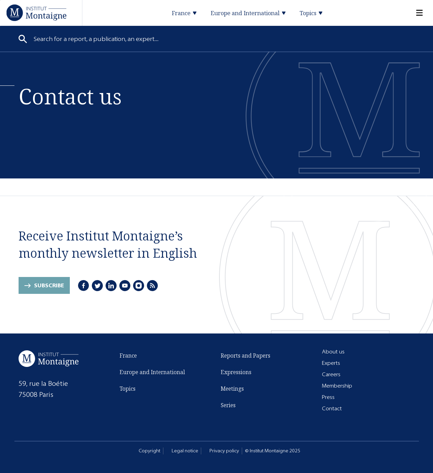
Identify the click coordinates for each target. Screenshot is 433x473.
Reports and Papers (245, 355)
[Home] (36, 12)
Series (228, 405)
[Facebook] (83, 285)
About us (333, 351)
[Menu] (415, 13)
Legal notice (185, 451)
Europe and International (152, 372)
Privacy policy (224, 451)
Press (328, 397)
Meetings (232, 388)
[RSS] (152, 285)
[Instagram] (138, 285)
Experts (331, 363)
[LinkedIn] (111, 285)
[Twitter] (97, 285)
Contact (332, 408)
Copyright (149, 451)
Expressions (236, 372)
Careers (331, 374)
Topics (128, 388)
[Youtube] (124, 285)
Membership (337, 385)
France (128, 355)
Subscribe (49, 285)
